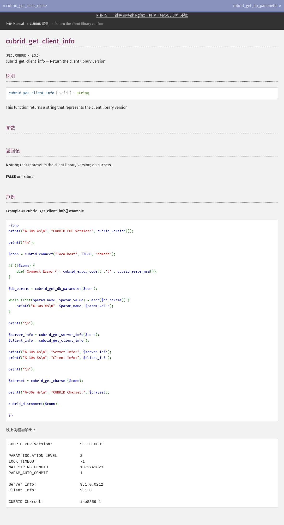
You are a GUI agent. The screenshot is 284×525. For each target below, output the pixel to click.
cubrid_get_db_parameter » (257, 5)
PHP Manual (15, 24)
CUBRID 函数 (39, 24)
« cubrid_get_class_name (25, 5)
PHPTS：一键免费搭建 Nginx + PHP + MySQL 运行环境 (142, 15)
